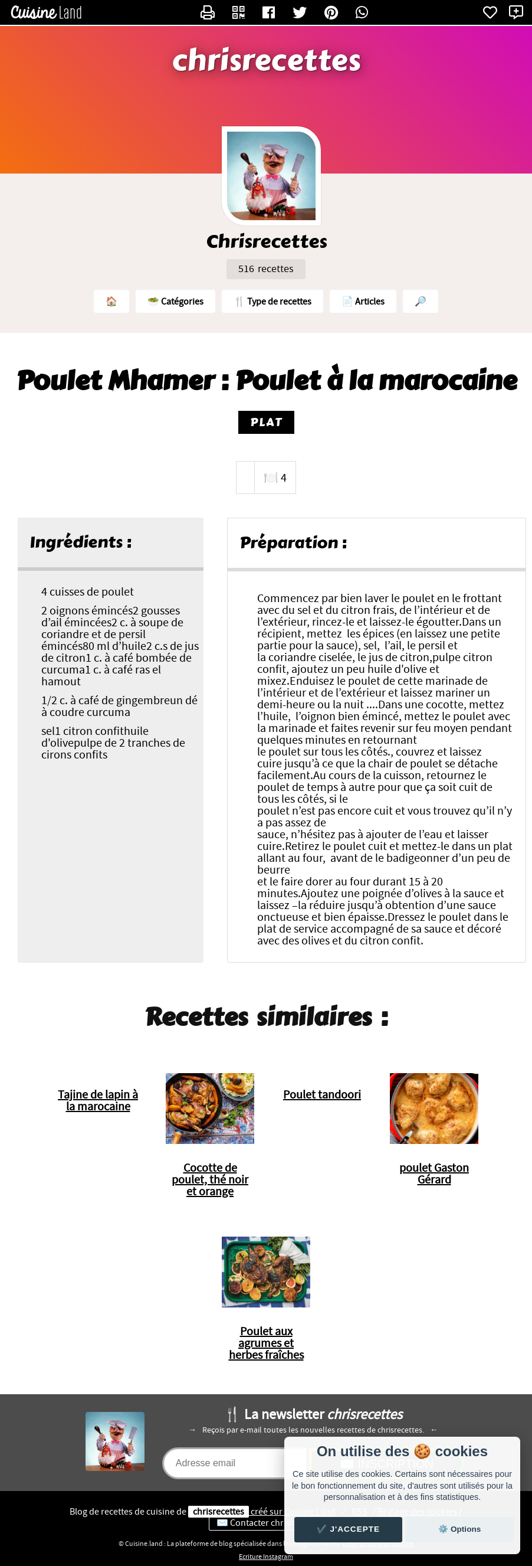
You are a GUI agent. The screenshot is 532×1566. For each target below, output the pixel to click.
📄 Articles (363, 301)
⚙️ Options (459, 1529)
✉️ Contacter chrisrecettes (269, 1523)
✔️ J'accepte (348, 1529)
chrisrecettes (266, 61)
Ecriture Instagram (266, 1556)
